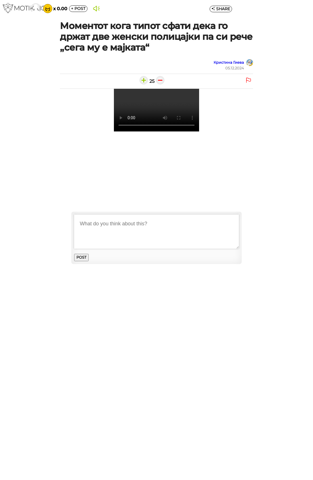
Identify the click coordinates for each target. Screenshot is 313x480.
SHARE (221, 8)
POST (78, 8)
